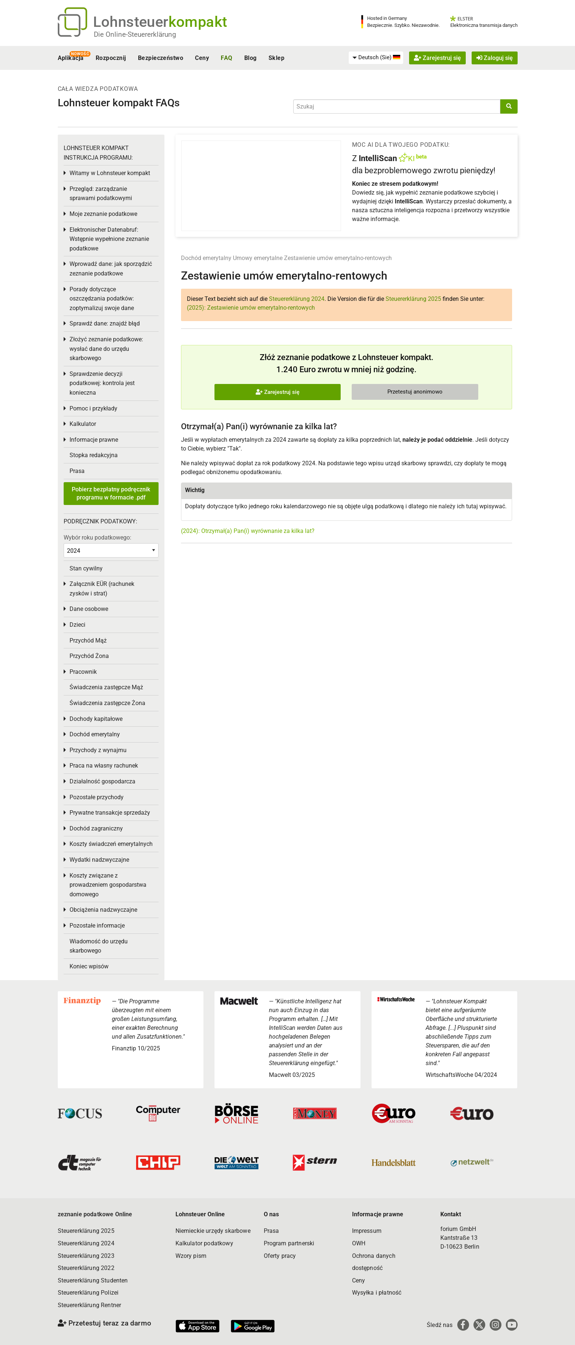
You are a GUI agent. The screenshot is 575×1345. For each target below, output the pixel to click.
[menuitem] (376, 57)
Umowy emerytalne (258, 258)
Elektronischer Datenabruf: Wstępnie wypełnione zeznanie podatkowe (109, 239)
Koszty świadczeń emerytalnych (111, 843)
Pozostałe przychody (97, 797)
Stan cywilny (86, 568)
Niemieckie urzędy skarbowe (213, 1230)
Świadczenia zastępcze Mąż (106, 687)
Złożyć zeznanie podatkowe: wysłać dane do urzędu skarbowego (106, 349)
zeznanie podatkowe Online (95, 1214)
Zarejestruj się (437, 57)
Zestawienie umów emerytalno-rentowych (338, 258)
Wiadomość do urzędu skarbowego (99, 946)
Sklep (276, 57)
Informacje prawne (94, 439)
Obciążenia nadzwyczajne (103, 909)
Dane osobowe (89, 608)
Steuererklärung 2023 (86, 1255)
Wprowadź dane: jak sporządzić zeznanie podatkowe (111, 268)
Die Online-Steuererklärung (135, 34)
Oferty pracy (280, 1255)
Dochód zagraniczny (96, 828)
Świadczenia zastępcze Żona (107, 703)
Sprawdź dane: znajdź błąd (105, 323)
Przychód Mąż (88, 640)
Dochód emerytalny (206, 258)
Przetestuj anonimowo (415, 391)
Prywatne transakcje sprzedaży (110, 812)
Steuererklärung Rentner (89, 1305)
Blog (250, 57)
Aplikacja (71, 57)
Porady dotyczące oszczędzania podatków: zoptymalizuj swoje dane (102, 299)
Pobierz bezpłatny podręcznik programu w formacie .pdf (111, 493)
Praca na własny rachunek (104, 765)
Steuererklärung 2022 (86, 1267)
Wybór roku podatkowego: (97, 537)
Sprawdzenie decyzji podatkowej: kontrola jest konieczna (102, 383)
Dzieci (77, 624)
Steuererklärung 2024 (296, 298)
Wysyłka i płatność (377, 1292)
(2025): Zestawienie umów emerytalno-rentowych (251, 307)
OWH (358, 1243)
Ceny (202, 57)
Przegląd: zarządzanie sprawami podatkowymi (101, 193)
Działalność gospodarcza (102, 781)
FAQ (226, 57)
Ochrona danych (373, 1255)
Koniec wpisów (89, 966)
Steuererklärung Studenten (93, 1280)
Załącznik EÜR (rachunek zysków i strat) (102, 588)
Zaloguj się (494, 57)
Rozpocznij (111, 57)
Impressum (366, 1230)
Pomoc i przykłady (93, 408)
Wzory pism (191, 1255)
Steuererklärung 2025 (413, 298)
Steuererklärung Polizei (88, 1292)
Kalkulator (83, 423)
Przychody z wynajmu (98, 750)
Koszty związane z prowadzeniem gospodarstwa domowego (108, 885)
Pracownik (83, 671)
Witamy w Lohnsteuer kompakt (110, 173)
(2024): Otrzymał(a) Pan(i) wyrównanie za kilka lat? (248, 530)
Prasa (77, 470)
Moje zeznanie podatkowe (103, 213)
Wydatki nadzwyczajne (99, 859)
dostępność (367, 1267)
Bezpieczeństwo (161, 57)
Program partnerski (289, 1243)
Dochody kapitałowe (96, 718)
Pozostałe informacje (97, 925)
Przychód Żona (89, 655)
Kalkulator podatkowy (204, 1243)
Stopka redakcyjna (94, 455)
